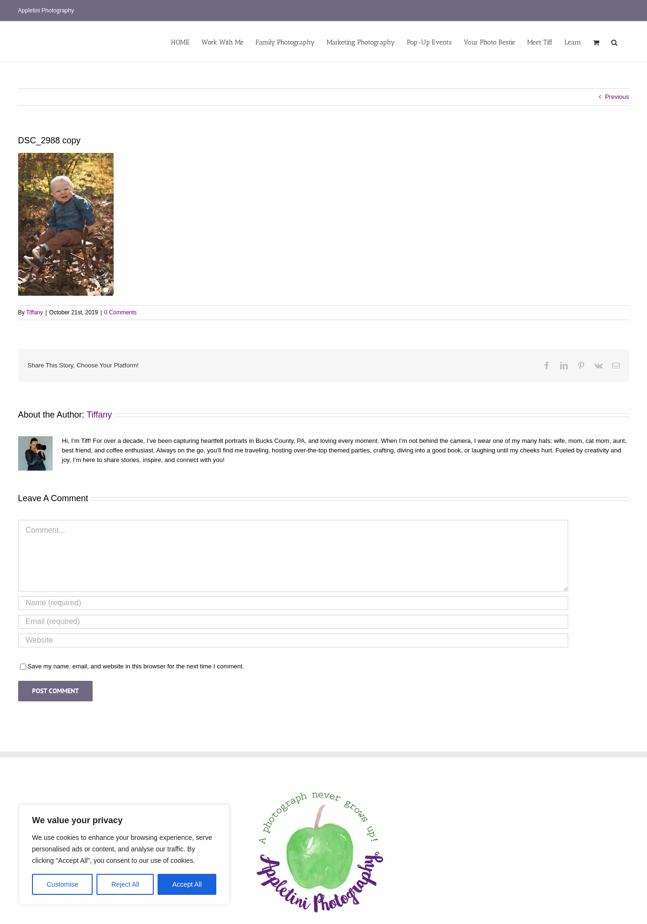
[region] (124, 855)
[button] (614, 41)
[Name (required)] (293, 603)
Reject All (125, 884)
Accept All (187, 884)
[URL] (293, 640)
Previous (617, 96)
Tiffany (34, 312)
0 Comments (120, 312)
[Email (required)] (293, 622)
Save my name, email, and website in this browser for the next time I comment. (136, 666)
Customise (62, 884)
